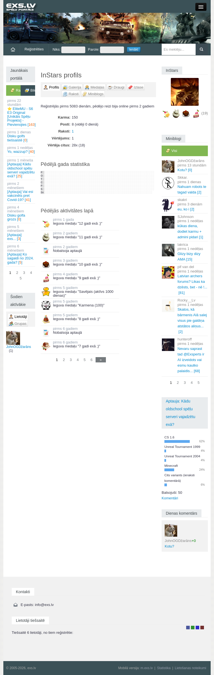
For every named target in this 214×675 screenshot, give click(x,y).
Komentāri (170, 498)
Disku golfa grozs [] (21, 213)
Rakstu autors (193, 627)
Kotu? (180, 536)
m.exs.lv (146, 668)
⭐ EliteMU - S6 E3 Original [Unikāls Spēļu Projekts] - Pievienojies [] (21, 113)
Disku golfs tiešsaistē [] (21, 136)
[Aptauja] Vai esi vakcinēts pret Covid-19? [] (21, 191)
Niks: (69, 49)
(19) (204, 113)
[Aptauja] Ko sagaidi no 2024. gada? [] (21, 254)
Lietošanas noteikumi (190, 668)
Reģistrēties (34, 49)
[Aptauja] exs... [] (21, 233)
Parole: (106, 49)
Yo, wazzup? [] (21, 150)
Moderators (197, 627)
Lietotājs (188, 627)
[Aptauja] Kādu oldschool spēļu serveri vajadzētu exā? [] (21, 168)
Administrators (202, 627)
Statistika (164, 668)
